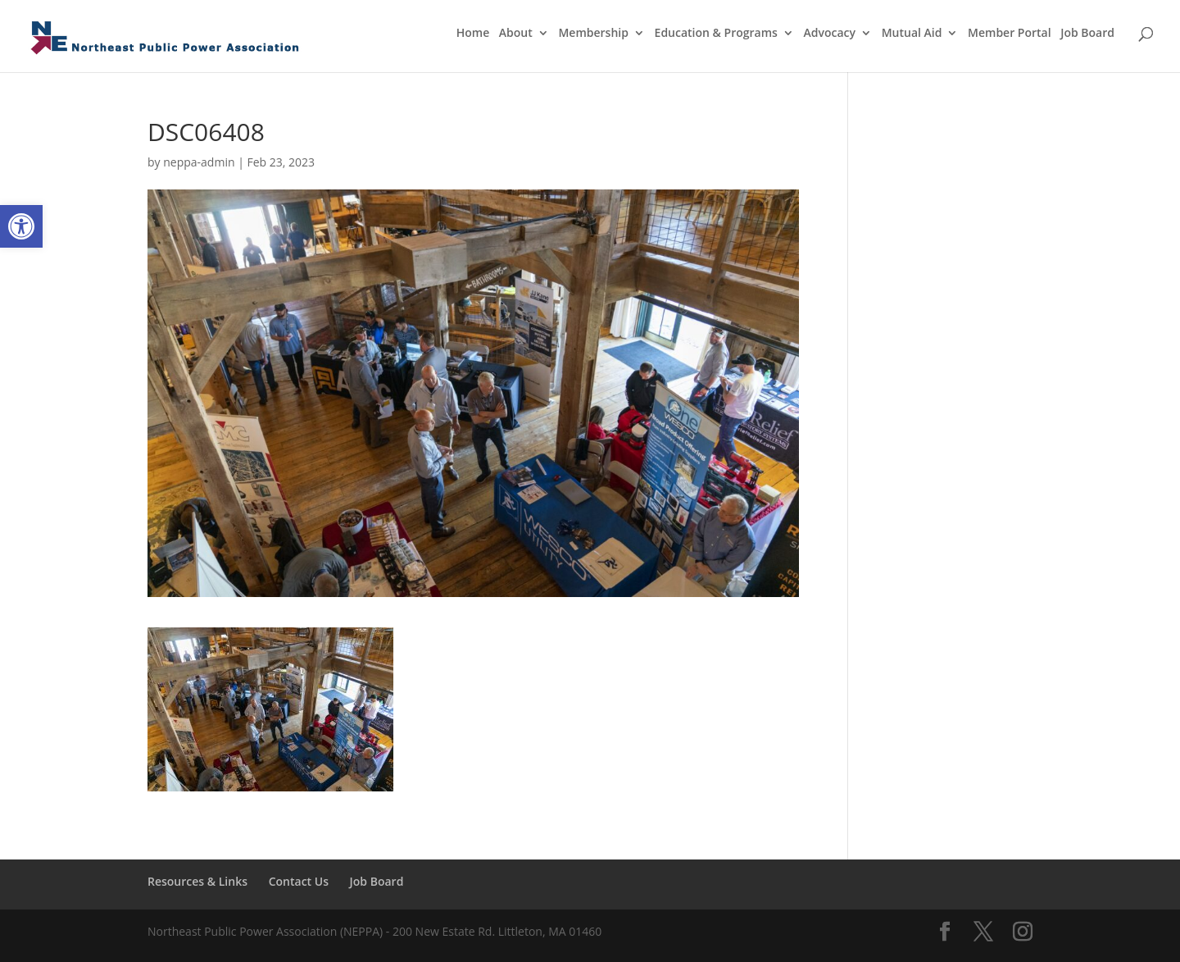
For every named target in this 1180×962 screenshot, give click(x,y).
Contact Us (299, 881)
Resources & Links (197, 881)
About (516, 33)
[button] (21, 226)
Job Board (1087, 33)
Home (473, 33)
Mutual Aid (912, 33)
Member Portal (1009, 33)
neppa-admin (198, 162)
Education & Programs (716, 33)
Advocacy (830, 33)
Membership (593, 33)
